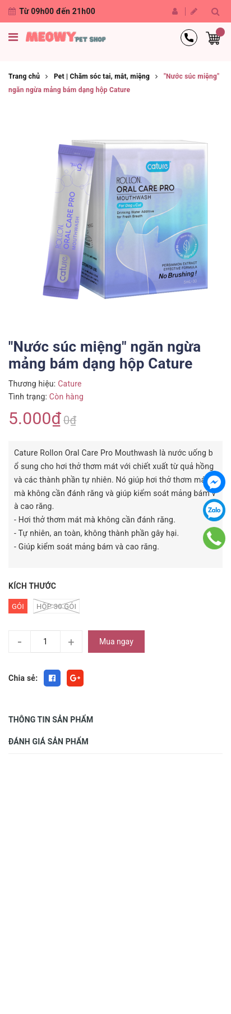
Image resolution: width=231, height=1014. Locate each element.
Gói (18, 606)
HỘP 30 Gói (56, 606)
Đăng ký (194, 11)
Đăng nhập (175, 11)
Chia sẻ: (23, 678)
